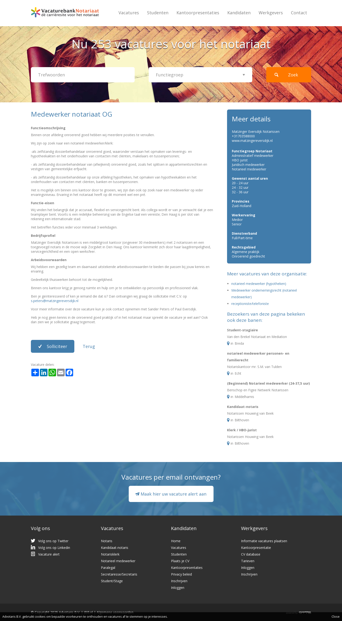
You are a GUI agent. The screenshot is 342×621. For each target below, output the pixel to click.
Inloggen (177, 587)
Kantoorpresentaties (197, 12)
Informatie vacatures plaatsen (264, 541)
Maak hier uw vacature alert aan (173, 494)
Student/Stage (112, 581)
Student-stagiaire (242, 330)
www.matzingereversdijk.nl (252, 140)
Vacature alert (49, 554)
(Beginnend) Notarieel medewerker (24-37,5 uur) (268, 383)
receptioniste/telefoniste (250, 303)
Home (175, 541)
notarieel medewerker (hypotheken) (258, 283)
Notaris (106, 541)
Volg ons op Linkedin (54, 547)
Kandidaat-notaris (242, 406)
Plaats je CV (180, 561)
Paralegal (108, 567)
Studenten (157, 12)
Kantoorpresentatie (256, 547)
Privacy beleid (181, 574)
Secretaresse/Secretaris (119, 574)
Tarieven (247, 561)
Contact (299, 12)
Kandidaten (239, 12)
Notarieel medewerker (118, 561)
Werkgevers (271, 12)
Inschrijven (179, 581)
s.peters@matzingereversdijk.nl (54, 300)
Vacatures (129, 12)
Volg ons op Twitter (53, 541)
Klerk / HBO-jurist (242, 430)
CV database (250, 554)
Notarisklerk (110, 554)
